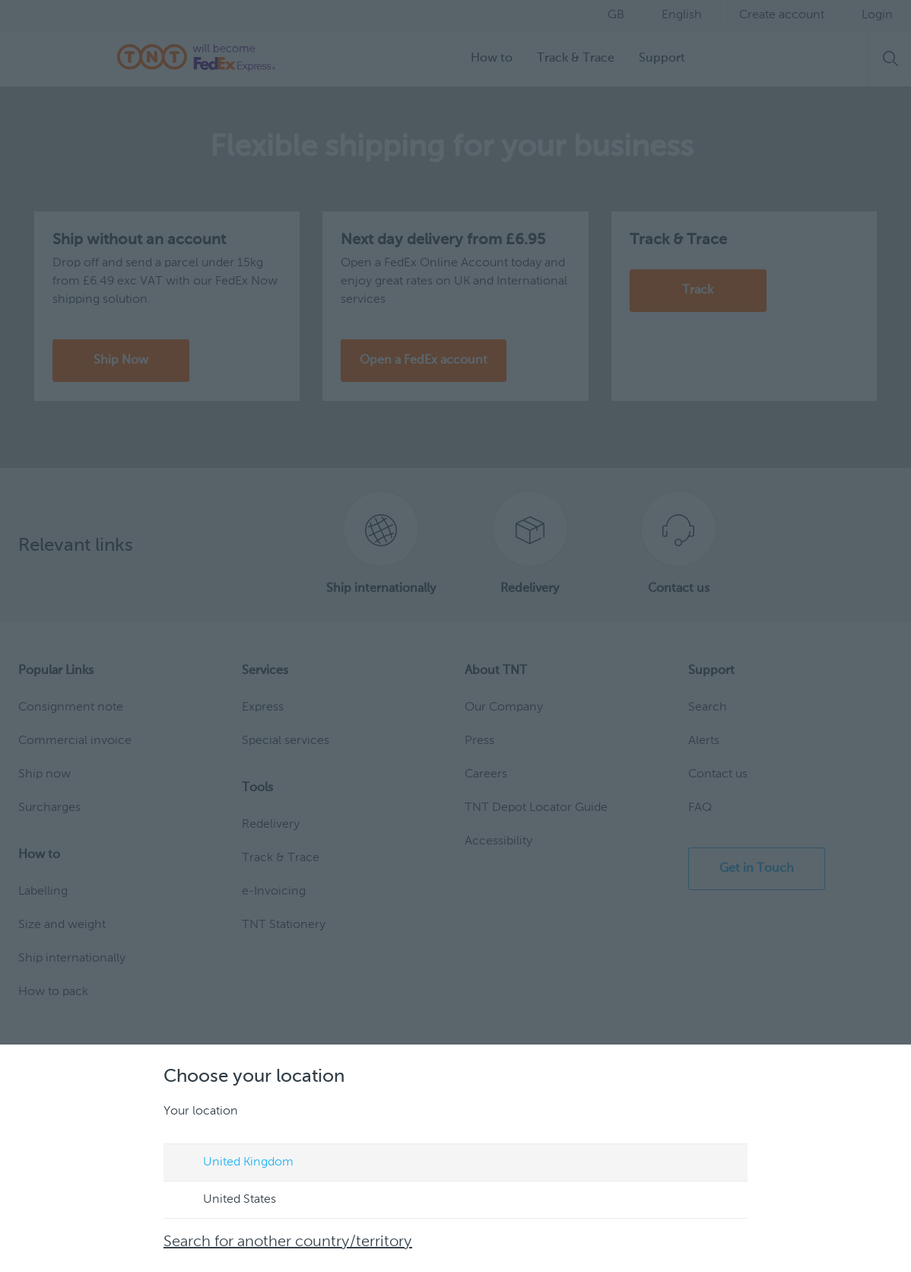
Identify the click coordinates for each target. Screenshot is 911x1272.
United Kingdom (234, 1163)
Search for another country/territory (287, 1242)
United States (225, 1200)
